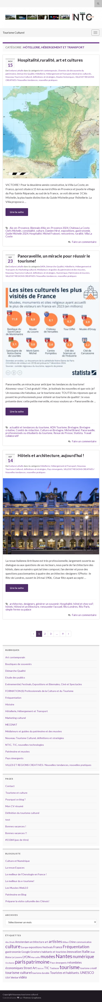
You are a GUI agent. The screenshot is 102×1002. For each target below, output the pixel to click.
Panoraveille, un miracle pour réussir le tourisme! (54, 258)
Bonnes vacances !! (16, 833)
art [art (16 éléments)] (46, 941)
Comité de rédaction (27, 430)
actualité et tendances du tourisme (29, 427)
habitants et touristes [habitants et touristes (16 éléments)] (54, 951)
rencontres (67, 233)
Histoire (9, 704)
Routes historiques (65, 77)
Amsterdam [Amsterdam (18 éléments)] (22, 941)
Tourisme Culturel (13, 32)
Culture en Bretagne (51, 430)
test (7, 819)
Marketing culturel (27, 269)
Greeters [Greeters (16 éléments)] (35, 951)
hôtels (9, 606)
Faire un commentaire (84, 241)
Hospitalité (35, 233)
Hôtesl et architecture (26, 606)
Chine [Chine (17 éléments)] (72, 941)
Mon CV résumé (14, 806)
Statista (78, 433)
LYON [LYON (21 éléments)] (26, 957)
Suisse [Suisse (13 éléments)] (40, 968)
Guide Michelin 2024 (17, 233)
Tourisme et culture (16, 792)
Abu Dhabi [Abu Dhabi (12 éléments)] (10, 942)
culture (40, 230)
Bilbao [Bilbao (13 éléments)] (65, 942)
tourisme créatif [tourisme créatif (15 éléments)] (88, 968)
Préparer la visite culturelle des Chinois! (27, 901)
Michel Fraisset (51, 233)
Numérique (62, 273)
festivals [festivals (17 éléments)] (47, 947)
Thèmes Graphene (32, 997)
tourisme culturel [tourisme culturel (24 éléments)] (18, 972)
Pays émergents (55, 469)
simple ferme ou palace (18, 609)
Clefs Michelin (13, 230)
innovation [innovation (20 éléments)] (74, 952)
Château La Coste (79, 227)
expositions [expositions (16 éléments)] (35, 947)
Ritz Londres (70, 606)
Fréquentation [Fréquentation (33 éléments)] (76, 946)
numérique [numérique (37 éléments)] (83, 956)
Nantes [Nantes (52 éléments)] (64, 956)
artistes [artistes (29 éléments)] (55, 941)
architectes (16, 603)
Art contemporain (48, 70)
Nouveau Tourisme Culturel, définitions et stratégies (30, 77)
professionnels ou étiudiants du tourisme (29, 433)
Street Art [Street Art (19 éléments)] (30, 968)
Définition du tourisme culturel (22, 812)
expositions (67, 230)
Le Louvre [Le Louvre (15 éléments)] (17, 957)
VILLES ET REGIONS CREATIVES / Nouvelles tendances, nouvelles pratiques (41, 276)
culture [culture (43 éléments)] (12, 946)
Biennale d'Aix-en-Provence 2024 (49, 227)
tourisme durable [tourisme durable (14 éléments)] (40, 973)
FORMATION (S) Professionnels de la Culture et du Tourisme (39, 690)
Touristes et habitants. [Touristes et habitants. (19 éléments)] (64, 973)
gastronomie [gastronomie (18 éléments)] (13, 951)
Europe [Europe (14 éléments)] (24, 947)
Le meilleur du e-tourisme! (19, 881)
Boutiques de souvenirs (18, 664)
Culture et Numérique (17, 860)
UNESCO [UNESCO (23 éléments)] (87, 972)
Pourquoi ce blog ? (15, 799)
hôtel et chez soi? (83, 603)
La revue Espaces (15, 867)
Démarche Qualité (25, 73)
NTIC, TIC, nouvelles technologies (24, 744)
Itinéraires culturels (81, 73)
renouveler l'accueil (51, 606)
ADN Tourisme (58, 427)
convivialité (28, 230)
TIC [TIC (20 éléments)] (46, 968)
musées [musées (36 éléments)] (48, 956)
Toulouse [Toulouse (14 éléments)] (54, 968)
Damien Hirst (52, 230)
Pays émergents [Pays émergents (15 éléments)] (58, 962)
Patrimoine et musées (79, 273)
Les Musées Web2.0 (16, 887)
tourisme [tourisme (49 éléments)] (70, 967)
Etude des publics (15, 677)
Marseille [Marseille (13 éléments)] (35, 957)
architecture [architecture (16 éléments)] (37, 941)
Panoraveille (88, 430)
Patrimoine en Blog (15, 894)
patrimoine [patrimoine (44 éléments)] (38, 962)
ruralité (79, 233)
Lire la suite (17, 211)
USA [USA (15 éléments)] (7, 977)
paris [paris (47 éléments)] (20, 962)
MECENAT (11, 724)
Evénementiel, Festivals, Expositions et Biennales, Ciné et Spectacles (43, 684)
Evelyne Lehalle (16, 70)
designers (29, 603)
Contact (10, 785)
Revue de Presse (63, 433)
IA (17, 269)
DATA (42, 266)
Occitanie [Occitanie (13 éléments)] (9, 962)
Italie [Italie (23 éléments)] (86, 951)
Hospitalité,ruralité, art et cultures (50, 60)
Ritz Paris (84, 606)
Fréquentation (13, 697)
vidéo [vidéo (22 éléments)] (23, 977)
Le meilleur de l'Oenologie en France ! (26, 874)
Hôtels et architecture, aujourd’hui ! (51, 455)
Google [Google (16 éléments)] (25, 951)
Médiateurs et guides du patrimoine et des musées (61, 269)
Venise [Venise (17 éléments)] (14, 977)
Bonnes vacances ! (15, 826)
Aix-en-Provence (19, 227)
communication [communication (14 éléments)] (84, 942)
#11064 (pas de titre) (17, 839)
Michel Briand (72, 430)
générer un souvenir (47, 603)
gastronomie (83, 230)
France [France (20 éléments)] (57, 947)
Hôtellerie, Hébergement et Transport (53, 73)
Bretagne (73, 427)
